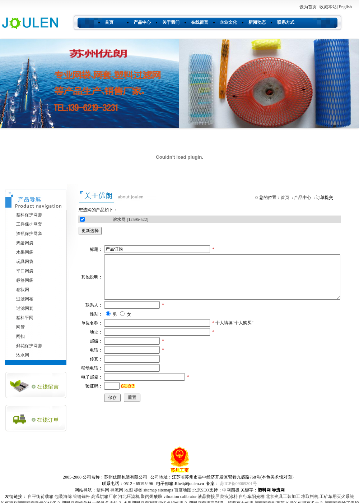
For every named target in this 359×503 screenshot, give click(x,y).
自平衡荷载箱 (40, 496)
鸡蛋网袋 (24, 242)
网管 (20, 327)
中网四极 (230, 490)
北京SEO (200, 490)
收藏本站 (328, 6)
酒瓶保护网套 (29, 233)
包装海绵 (63, 496)
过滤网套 (24, 308)
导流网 (116, 490)
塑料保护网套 (29, 214)
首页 (109, 22)
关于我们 (171, 22)
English (345, 6)
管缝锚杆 (81, 496)
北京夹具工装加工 (283, 496)
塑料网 (102, 490)
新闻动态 (257, 22)
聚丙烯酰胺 (151, 496)
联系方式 (285, 22)
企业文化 (228, 22)
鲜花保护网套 (29, 345)
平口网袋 (24, 270)
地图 (128, 490)
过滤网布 (24, 299)
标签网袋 (24, 280)
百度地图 (182, 490)
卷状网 (22, 289)
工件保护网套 (29, 224)
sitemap (150, 490)
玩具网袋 (24, 261)
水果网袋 (24, 252)
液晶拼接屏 (208, 496)
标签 (138, 490)
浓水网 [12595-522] (130, 219)
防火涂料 (229, 496)
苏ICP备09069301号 (238, 483)
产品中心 (142, 22)
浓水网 (22, 355)
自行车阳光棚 (252, 496)
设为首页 (308, 6)
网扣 (20, 336)
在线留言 (199, 22)
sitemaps (165, 490)
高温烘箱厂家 (104, 496)
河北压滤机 (129, 496)
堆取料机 (309, 496)
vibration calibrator (179, 496)
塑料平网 (24, 317)
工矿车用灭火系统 (337, 496)
